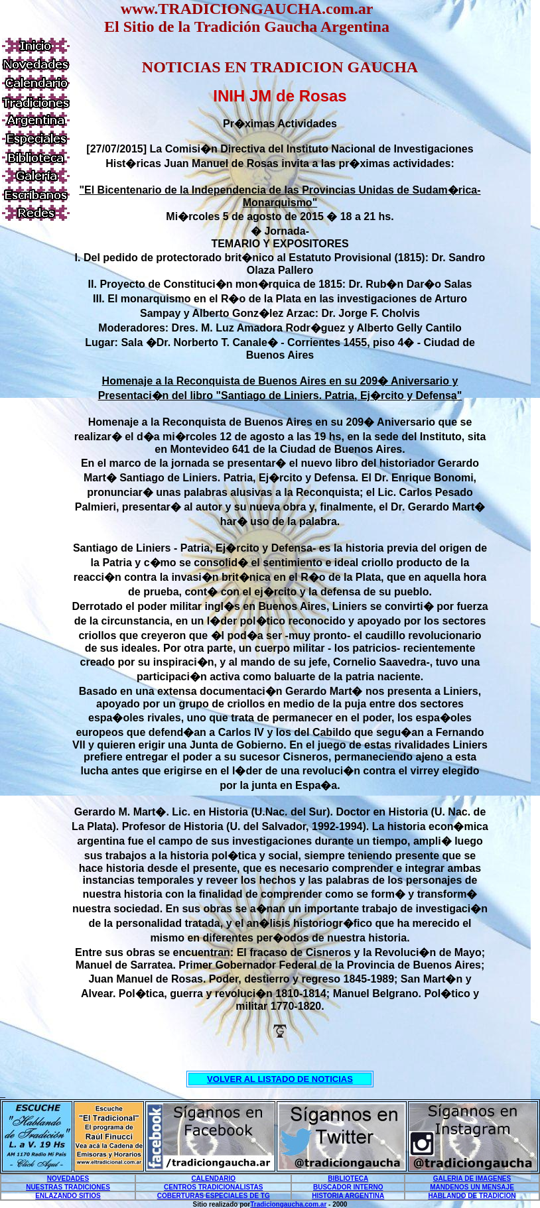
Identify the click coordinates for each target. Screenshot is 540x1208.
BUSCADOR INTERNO (348, 1187)
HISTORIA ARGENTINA (348, 1195)
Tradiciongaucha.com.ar (288, 1204)
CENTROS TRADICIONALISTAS (213, 1187)
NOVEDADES (68, 1178)
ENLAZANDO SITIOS (67, 1195)
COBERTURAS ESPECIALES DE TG (213, 1195)
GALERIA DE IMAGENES (472, 1178)
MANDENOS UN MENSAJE (472, 1187)
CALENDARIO (213, 1178)
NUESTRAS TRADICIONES (68, 1187)
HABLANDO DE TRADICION (471, 1195)
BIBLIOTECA (348, 1178)
